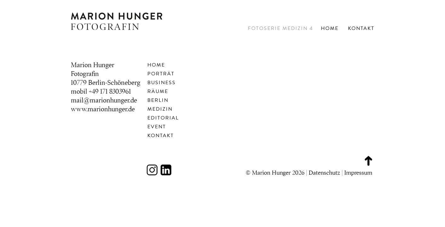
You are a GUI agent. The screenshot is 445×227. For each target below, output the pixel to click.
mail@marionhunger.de (104, 100)
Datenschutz (324, 173)
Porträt (160, 74)
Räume (157, 91)
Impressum (358, 173)
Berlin (157, 100)
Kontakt (361, 28)
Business (161, 82)
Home (330, 28)
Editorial (163, 118)
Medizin (160, 109)
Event (156, 127)
